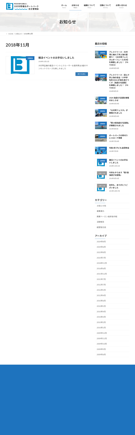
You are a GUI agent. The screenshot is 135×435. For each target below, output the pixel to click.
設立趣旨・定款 (57, 396)
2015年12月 (102, 274)
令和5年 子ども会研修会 (119, 148)
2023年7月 (101, 257)
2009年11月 (102, 338)
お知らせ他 (101, 206)
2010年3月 (101, 317)
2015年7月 (101, 279)
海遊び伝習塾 (56, 419)
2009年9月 (101, 349)
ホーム (52, 378)
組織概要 (54, 391)
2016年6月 (101, 268)
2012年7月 (101, 284)
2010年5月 (101, 306)
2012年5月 (101, 290)
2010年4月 (101, 311)
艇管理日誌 (101, 227)
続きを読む (82, 74)
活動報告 (100, 222)
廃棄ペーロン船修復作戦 (107, 216)
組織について (54, 387)
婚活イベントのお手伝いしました (56, 57)
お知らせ (53, 382)
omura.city (25, 424)
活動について (54, 410)
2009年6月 (101, 354)
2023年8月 (101, 252)
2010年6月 (101, 301)
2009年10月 (102, 344)
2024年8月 (101, 241)
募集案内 (100, 211)
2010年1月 (101, 327)
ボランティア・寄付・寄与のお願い (64, 405)
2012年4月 (101, 295)
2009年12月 (102, 333)
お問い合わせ (54, 424)
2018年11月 (102, 263)
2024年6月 (101, 247)
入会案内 (54, 401)
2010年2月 (101, 322)
